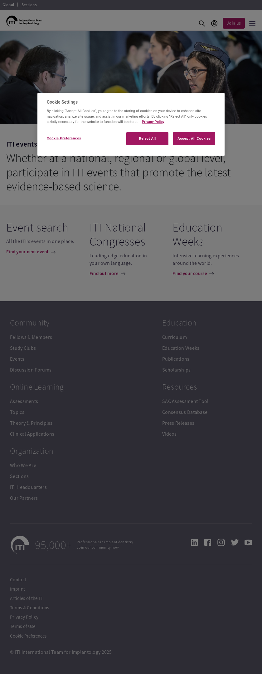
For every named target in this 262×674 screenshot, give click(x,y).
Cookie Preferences (64, 138)
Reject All (147, 138)
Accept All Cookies (194, 138)
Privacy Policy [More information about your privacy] (153, 121)
